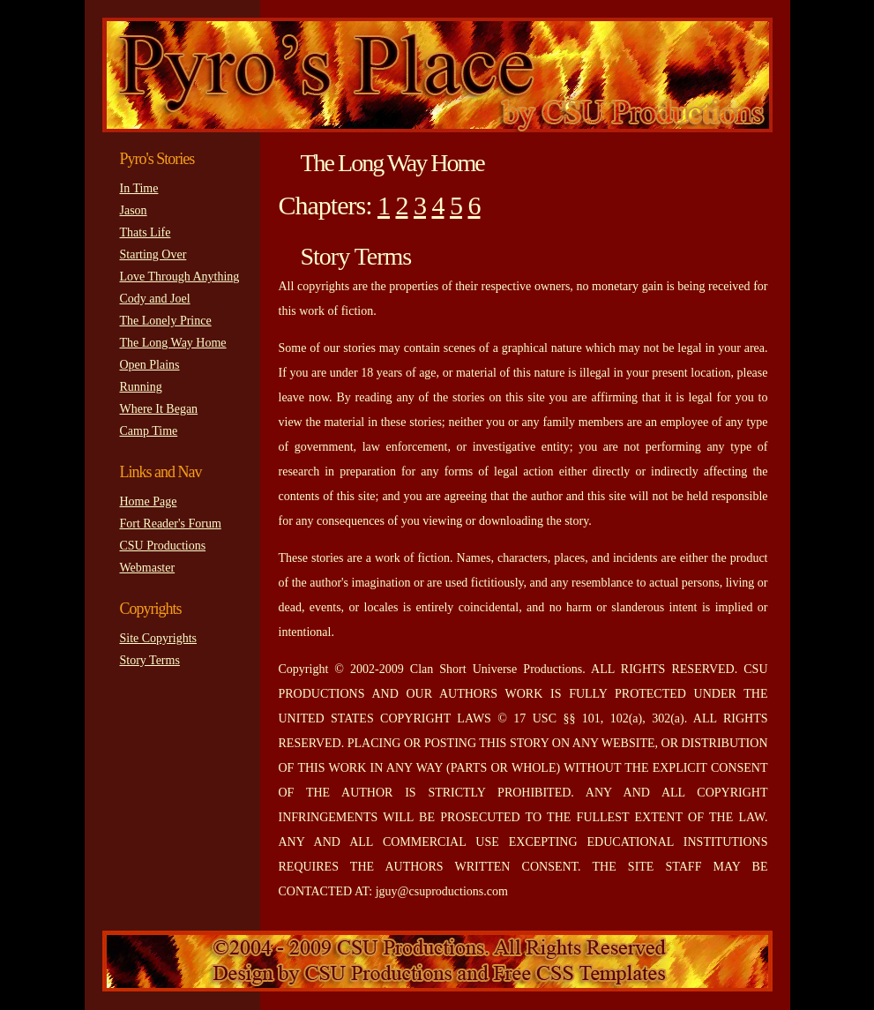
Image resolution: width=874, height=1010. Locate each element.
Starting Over (153, 254)
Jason (133, 210)
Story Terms (150, 660)
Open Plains (150, 364)
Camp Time (149, 431)
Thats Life (145, 232)
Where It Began (159, 408)
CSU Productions (163, 545)
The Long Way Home (173, 342)
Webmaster (148, 567)
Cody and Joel (155, 298)
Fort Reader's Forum (170, 523)
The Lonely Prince (166, 320)
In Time (139, 188)
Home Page (148, 501)
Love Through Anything (180, 276)
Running (141, 386)
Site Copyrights (159, 638)
